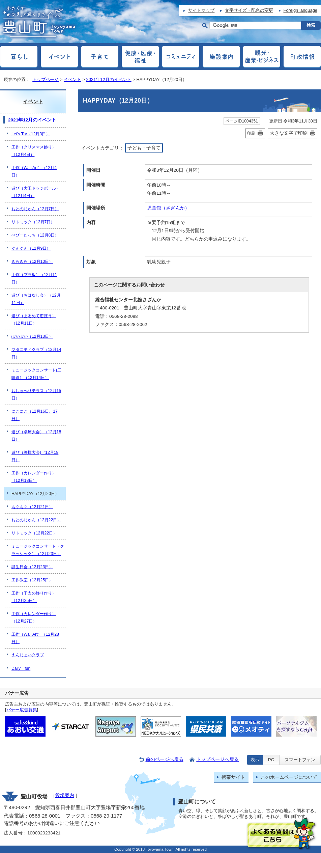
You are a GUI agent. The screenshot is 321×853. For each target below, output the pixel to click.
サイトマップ (201, 10)
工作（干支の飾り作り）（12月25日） (33, 597)
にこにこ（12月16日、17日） (34, 415)
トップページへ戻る (217, 759)
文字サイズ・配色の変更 (249, 10)
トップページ (45, 79)
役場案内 (64, 795)
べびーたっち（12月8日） (35, 235)
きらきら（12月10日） (32, 261)
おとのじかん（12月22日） (36, 520)
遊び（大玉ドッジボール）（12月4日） (35, 192)
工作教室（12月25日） (32, 580)
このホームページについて (289, 777)
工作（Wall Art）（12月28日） (35, 638)
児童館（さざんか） (168, 208)
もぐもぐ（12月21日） (32, 506)
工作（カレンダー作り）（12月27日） (33, 617)
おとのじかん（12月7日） (35, 209)
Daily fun (20, 668)
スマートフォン (300, 759)
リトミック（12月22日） (34, 533)
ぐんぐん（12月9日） (31, 248)
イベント (72, 79)
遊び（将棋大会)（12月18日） (34, 456)
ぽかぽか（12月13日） (32, 336)
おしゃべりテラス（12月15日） (36, 394)
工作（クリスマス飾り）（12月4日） (33, 151)
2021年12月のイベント (109, 79)
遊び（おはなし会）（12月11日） (36, 299)
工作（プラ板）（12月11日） (34, 278)
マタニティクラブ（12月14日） (36, 353)
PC (271, 759)
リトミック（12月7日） (33, 222)
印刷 (251, 133)
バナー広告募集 (21, 709)
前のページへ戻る (164, 759)
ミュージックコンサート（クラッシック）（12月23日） (37, 550)
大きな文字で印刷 (289, 133)
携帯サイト (233, 777)
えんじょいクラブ (27, 655)
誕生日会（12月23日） (32, 567)
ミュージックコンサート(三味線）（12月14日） (36, 374)
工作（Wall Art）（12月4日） (34, 171)
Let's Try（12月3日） (30, 134)
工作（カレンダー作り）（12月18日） (33, 477)
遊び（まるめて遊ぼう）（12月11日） (33, 319)
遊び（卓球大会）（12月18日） (36, 436)
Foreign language (300, 10)
